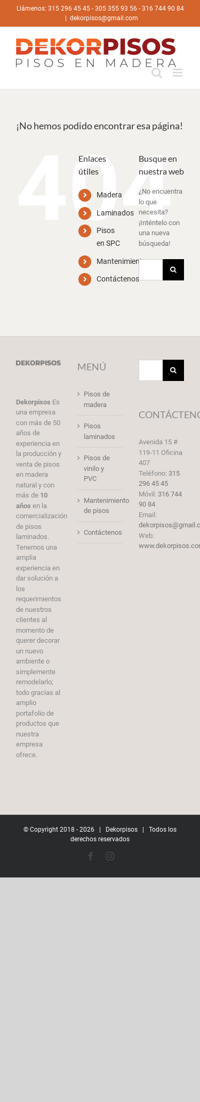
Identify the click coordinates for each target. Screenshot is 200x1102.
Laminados (115, 213)
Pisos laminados (99, 431)
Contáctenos (118, 279)
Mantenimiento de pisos (100, 505)
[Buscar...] (151, 269)
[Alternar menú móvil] (178, 72)
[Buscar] (173, 269)
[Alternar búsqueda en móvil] (156, 72)
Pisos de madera (97, 399)
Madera (109, 194)
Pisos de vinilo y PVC (97, 468)
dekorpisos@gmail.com (104, 18)
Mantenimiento (122, 261)
